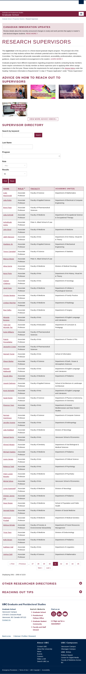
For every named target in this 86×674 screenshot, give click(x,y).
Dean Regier (8, 503)
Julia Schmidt (8, 215)
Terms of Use (23, 670)
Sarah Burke (8, 398)
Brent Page (7, 207)
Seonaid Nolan (8, 510)
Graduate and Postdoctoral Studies (43, 604)
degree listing (70, 68)
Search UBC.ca (43, 661)
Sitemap (17, 636)
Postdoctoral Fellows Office (38, 617)
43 (67, 563)
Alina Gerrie (7, 266)
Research (32, 636)
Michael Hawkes (9, 452)
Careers (40, 656)
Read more (31, 33)
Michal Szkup (8, 481)
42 (62, 563)
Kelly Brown (7, 540)
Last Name (7, 143)
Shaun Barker (8, 361)
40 (50, 563)
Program (6, 152)
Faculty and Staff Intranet (39, 628)
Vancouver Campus (68, 646)
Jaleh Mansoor (8, 237)
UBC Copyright (35, 670)
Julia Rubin (7, 200)
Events (39, 654)
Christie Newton (9, 295)
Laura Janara (8, 459)
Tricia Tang (7, 532)
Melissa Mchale (9, 525)
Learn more (56, 59)
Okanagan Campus (68, 649)
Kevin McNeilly (8, 391)
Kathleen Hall (8, 547)
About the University (44, 649)
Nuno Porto (7, 273)
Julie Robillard (8, 430)
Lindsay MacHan (9, 303)
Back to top (7, 636)
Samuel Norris (8, 437)
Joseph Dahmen (9, 383)
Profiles (24, 636)
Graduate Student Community (39, 622)
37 (33, 563)
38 (39, 563)
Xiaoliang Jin (8, 244)
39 (45, 563)
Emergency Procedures (9, 670)
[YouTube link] (65, 613)
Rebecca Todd (8, 466)
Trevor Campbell (9, 251)
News (39, 651)
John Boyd (7, 229)
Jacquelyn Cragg (9, 347)
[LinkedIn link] (59, 613)
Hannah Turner (8, 354)
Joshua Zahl (7, 554)
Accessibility (46, 670)
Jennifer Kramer (9, 423)
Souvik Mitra (8, 376)
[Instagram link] (53, 613)
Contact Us (6, 620)
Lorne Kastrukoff (9, 488)
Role (4, 161)
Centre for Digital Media (70, 657)
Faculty (35, 189)
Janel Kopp (7, 288)
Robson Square (67, 655)
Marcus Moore (8, 259)
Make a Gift (41, 659)
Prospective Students (19, 19)
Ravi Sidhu (7, 310)
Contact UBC (42, 646)
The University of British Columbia (37, 4)
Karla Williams (8, 332)
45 (79, 563)
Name (6, 189)
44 (73, 563)
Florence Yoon (8, 405)
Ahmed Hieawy (9, 444)
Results (5, 170)
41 (56, 563)
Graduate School (7, 19)
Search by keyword (10, 131)
